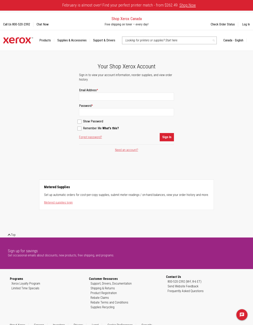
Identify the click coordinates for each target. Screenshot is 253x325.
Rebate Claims (100, 298)
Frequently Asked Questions (186, 291)
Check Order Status (223, 24)
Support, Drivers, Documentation (111, 283)
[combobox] (169, 40)
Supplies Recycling (102, 307)
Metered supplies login (58, 202)
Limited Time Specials (25, 288)
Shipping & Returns (103, 288)
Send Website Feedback (183, 286)
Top (13, 235)
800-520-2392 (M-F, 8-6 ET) (184, 281)
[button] (235, 40)
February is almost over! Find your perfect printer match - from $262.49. (129, 5)
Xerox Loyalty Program (25, 283)
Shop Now (187, 5)
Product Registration (104, 293)
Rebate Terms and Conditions (109, 302)
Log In (246, 24)
